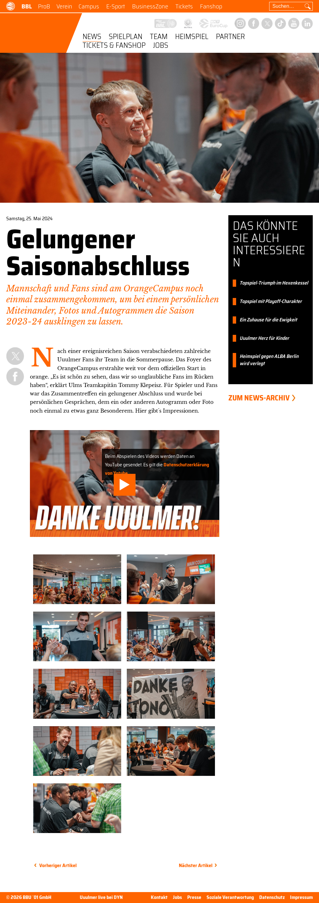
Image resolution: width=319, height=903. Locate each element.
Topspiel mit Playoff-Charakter (271, 301)
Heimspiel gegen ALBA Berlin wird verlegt (269, 360)
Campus (89, 6)
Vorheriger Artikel (58, 865)
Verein (64, 6)
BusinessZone (150, 6)
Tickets (184, 6)
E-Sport (115, 6)
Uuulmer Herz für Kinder (264, 338)
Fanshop (211, 6)
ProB (44, 6)
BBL (26, 6)
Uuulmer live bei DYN (101, 897)
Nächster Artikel (195, 865)
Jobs (160, 46)
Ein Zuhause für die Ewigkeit (268, 320)
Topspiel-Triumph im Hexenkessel (274, 283)
